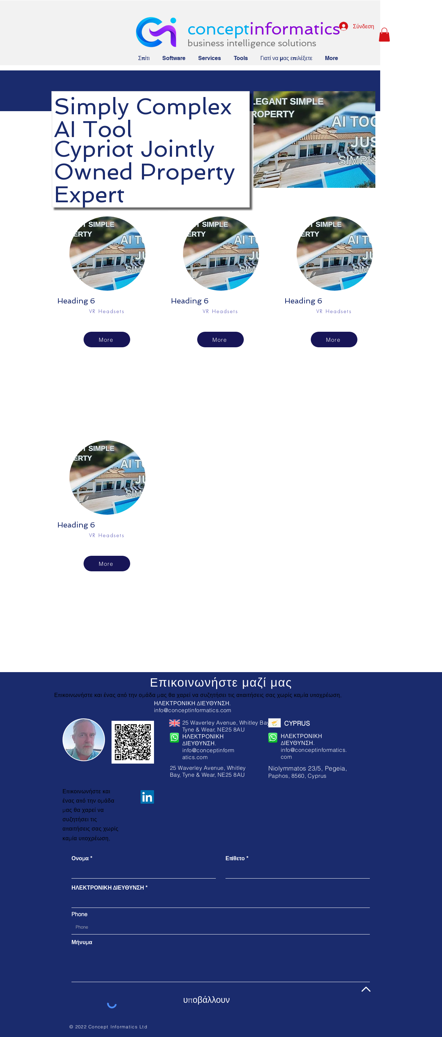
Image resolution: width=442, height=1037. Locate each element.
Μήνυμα (81, 942)
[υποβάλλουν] (206, 1000)
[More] (107, 339)
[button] (384, 35)
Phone (79, 914)
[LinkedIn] (147, 797)
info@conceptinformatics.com (192, 710)
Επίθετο (235, 858)
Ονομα (80, 858)
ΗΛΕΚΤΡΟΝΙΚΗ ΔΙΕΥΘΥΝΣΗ (107, 887)
